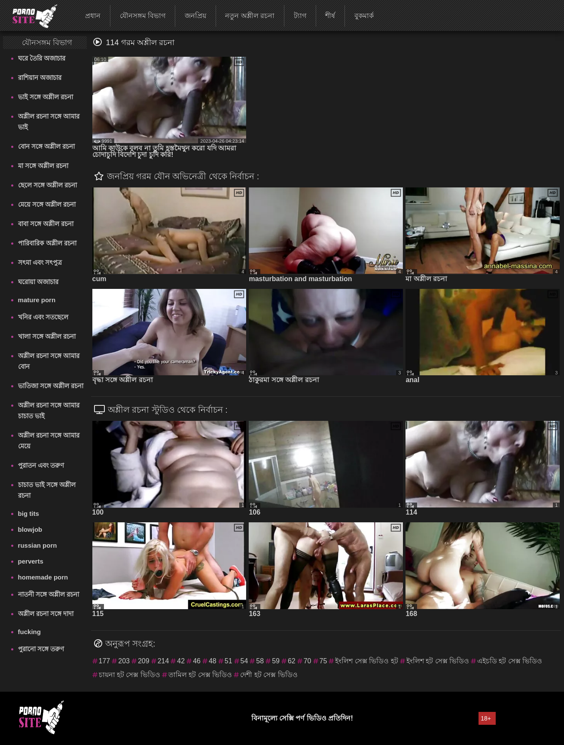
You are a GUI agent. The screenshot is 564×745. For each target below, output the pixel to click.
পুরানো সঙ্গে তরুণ (41, 649)
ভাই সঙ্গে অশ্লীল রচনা (45, 97)
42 (181, 661)
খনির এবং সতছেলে (43, 317)
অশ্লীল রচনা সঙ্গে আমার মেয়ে (49, 441)
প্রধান (93, 15)
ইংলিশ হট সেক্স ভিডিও (437, 661)
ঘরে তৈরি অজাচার (41, 58)
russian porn (37, 545)
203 (124, 661)
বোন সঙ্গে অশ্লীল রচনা (46, 146)
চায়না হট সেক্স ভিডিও (129, 674)
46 (197, 661)
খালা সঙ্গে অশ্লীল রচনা (47, 336)
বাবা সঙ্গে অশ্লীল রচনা (46, 223)
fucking (29, 631)
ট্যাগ (300, 15)
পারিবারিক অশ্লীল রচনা (47, 243)
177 (104, 661)
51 (228, 661)
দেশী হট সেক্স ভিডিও (268, 674)
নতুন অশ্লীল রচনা (249, 15)
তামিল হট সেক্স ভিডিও (200, 674)
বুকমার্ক (364, 15)
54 (244, 661)
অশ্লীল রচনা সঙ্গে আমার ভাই (49, 122)
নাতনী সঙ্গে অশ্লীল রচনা (48, 594)
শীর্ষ (330, 15)
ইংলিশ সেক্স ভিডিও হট (366, 661)
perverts (30, 561)
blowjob (30, 529)
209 (143, 661)
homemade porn (43, 577)
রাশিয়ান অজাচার (39, 77)
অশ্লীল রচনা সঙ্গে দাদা (46, 613)
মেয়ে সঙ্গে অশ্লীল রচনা (47, 204)
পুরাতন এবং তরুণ (41, 465)
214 (163, 661)
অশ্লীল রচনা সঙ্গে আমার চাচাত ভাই (49, 411)
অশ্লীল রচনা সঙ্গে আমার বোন (49, 361)
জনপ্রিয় (195, 15)
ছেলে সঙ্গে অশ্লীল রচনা (47, 185)
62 (292, 661)
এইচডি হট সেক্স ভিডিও (509, 661)
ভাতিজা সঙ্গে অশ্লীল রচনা (51, 385)
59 (276, 661)
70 (307, 661)
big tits (28, 513)
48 (212, 661)
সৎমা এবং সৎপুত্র (40, 262)
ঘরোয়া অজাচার (38, 281)
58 (260, 661)
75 (323, 661)
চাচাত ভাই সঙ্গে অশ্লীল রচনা (47, 490)
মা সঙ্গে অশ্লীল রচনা (43, 165)
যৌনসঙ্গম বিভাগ (142, 15)
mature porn (37, 300)
